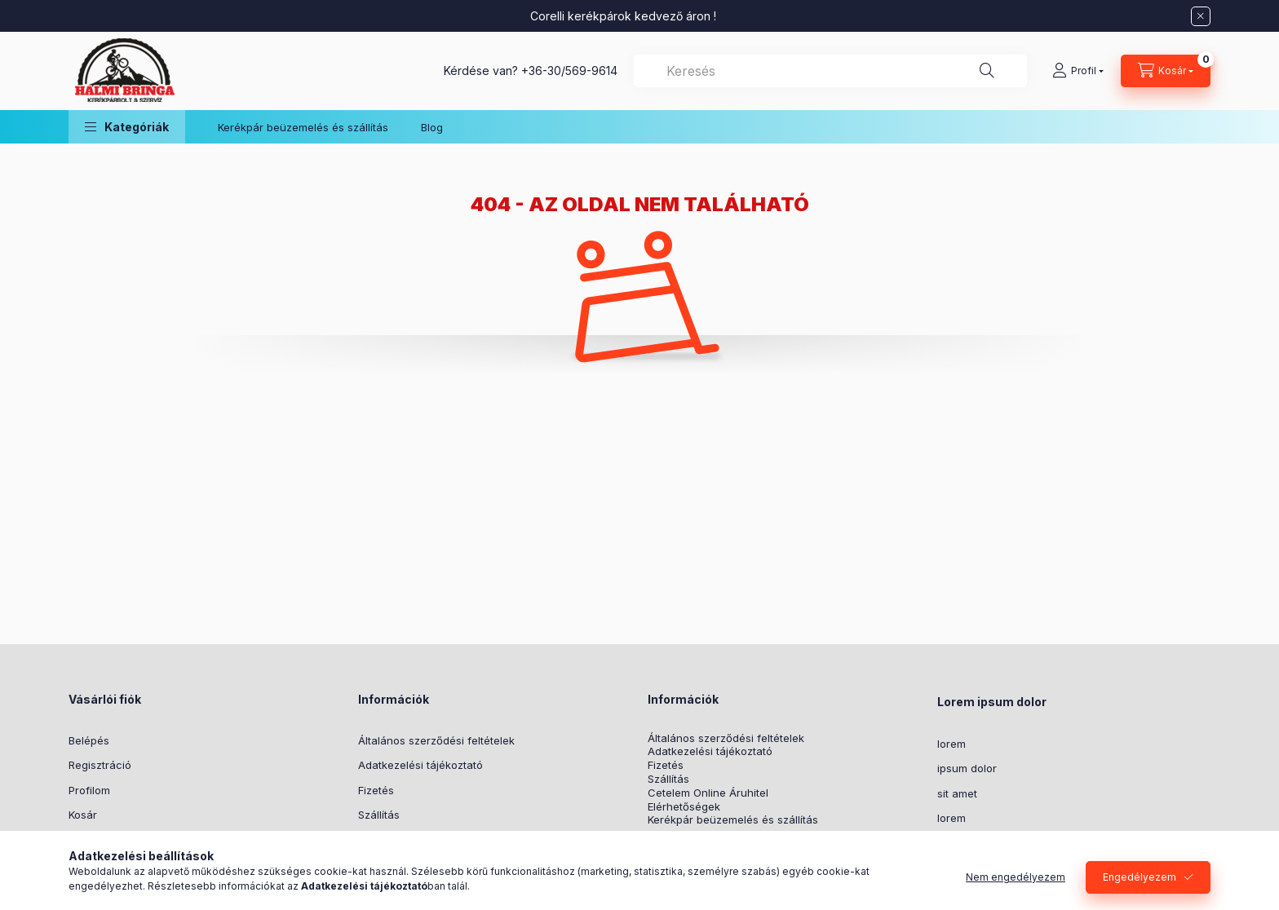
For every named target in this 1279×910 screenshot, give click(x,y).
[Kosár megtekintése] (1165, 71)
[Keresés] (987, 70)
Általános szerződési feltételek (436, 740)
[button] (127, 127)
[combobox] (830, 71)
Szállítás (379, 814)
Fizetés (376, 790)
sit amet (957, 793)
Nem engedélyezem (1015, 877)
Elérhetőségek (684, 807)
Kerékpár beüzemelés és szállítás (303, 127)
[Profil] (1078, 71)
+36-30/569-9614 (569, 70)
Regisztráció (100, 764)
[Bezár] (1200, 16)
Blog (432, 127)
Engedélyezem (1139, 877)
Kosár (83, 814)
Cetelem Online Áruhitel (708, 793)
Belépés (89, 740)
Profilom (89, 790)
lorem (951, 743)
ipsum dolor (967, 768)
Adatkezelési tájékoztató (420, 764)
